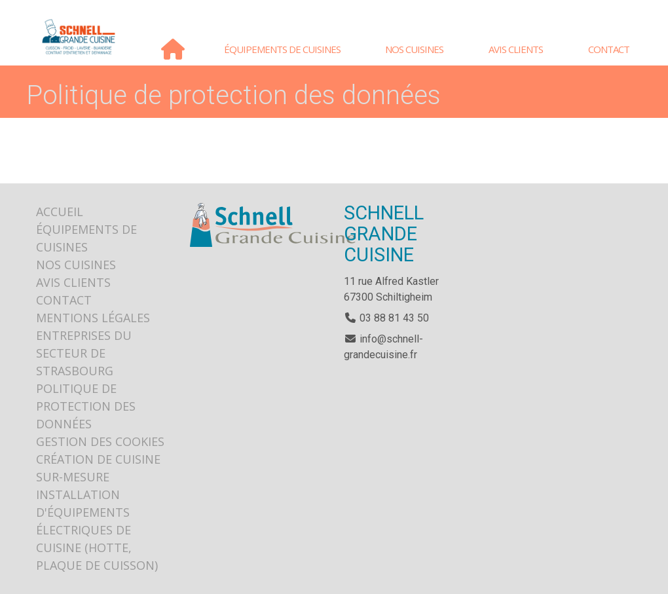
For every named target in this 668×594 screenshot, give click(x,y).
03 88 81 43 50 (386, 318)
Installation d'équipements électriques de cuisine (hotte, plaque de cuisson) (97, 530)
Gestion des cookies (100, 441)
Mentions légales (93, 317)
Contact (608, 49)
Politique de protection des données (86, 406)
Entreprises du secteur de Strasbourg (84, 353)
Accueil (172, 49)
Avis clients (516, 49)
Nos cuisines (414, 49)
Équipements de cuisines (282, 49)
